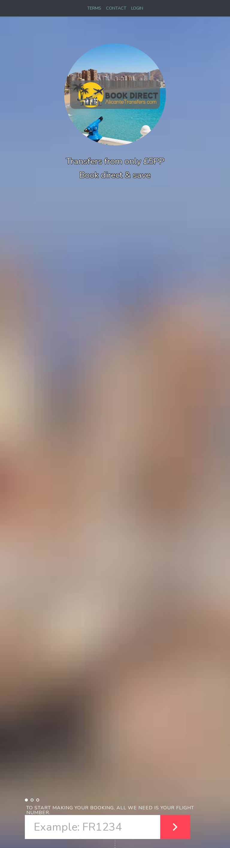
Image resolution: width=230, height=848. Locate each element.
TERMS (94, 8)
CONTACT (116, 8)
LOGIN (137, 8)
